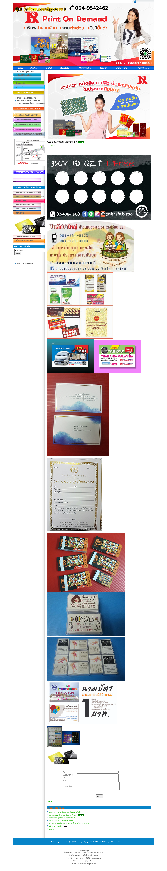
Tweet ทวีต (51, 146)
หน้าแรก (19, 68)
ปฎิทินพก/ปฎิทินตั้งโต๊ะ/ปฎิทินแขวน (62, 818)
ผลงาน (51, 829)
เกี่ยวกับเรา (34, 68)
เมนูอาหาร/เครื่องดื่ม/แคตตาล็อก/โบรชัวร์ (64, 812)
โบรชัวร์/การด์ (143, 68)
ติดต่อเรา (103, 68)
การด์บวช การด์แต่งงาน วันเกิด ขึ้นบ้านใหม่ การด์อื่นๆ (69, 823)
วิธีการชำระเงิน (85, 68)
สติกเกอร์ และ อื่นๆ (56, 826)
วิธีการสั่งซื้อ (64, 68)
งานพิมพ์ (49, 68)
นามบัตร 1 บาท (121, 68)
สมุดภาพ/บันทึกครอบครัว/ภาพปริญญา (63, 815)
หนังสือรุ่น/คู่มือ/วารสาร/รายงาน (61, 821)
